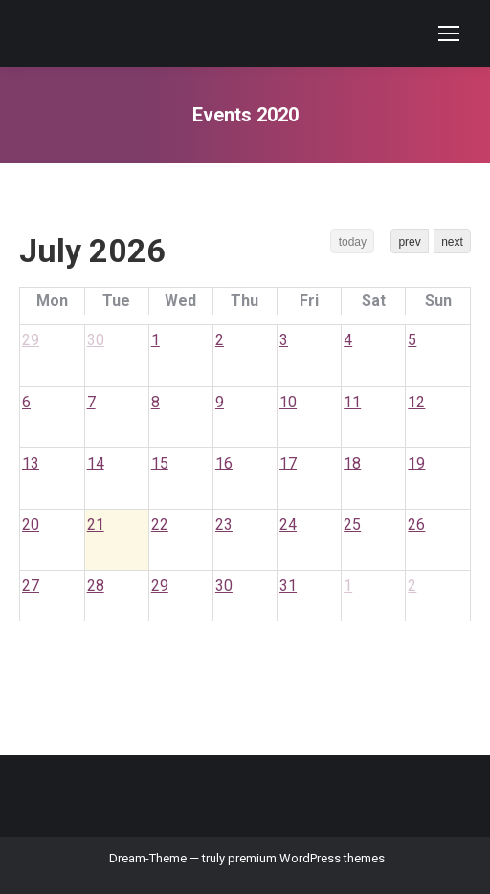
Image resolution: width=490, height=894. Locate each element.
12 (416, 402)
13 (30, 463)
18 (352, 463)
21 (95, 524)
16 (224, 463)
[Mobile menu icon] (448, 33)
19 (416, 463)
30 (95, 340)
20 (30, 524)
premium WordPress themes (306, 858)
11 (352, 402)
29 (30, 340)
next (452, 242)
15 (159, 463)
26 (416, 524)
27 (30, 586)
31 (288, 586)
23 (224, 524)
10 (288, 402)
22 (159, 524)
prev (409, 242)
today (353, 242)
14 (95, 463)
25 (352, 524)
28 (95, 586)
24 (288, 524)
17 (288, 463)
